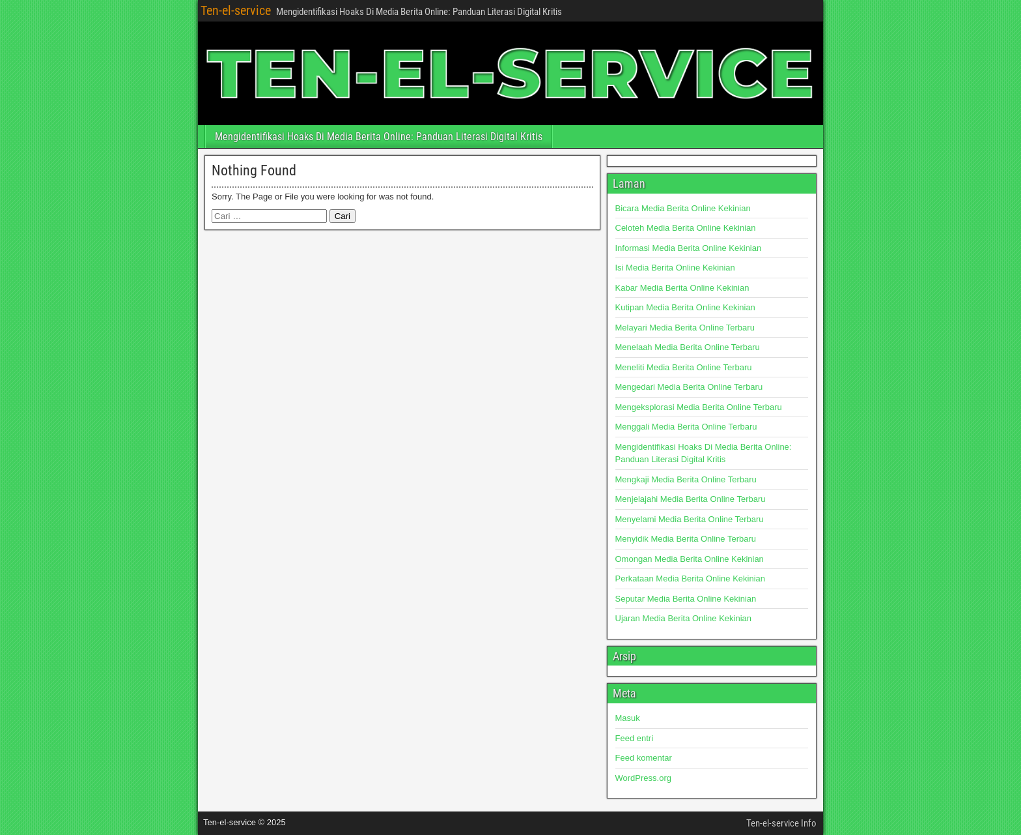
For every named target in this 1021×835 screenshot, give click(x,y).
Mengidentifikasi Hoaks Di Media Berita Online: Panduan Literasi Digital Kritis (378, 136)
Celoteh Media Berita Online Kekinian (685, 228)
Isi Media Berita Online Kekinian (675, 267)
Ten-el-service (236, 10)
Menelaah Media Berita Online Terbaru (687, 347)
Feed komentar (643, 758)
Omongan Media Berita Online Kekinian (689, 559)
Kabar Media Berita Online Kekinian (682, 288)
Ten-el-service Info (781, 823)
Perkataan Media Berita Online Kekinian (690, 578)
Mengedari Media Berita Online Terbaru (689, 387)
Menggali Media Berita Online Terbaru (686, 427)
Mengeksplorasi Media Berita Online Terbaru (698, 407)
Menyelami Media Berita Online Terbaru (689, 519)
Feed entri (634, 738)
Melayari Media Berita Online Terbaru (685, 327)
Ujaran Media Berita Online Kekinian (683, 618)
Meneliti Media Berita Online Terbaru (683, 367)
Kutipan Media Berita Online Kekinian (685, 307)
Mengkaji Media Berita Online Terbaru (686, 479)
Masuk (627, 718)
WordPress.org (643, 778)
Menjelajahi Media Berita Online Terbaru (690, 499)
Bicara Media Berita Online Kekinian (683, 208)
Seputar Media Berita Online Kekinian (686, 599)
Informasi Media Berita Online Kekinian (688, 248)
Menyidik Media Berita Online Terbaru (686, 539)
